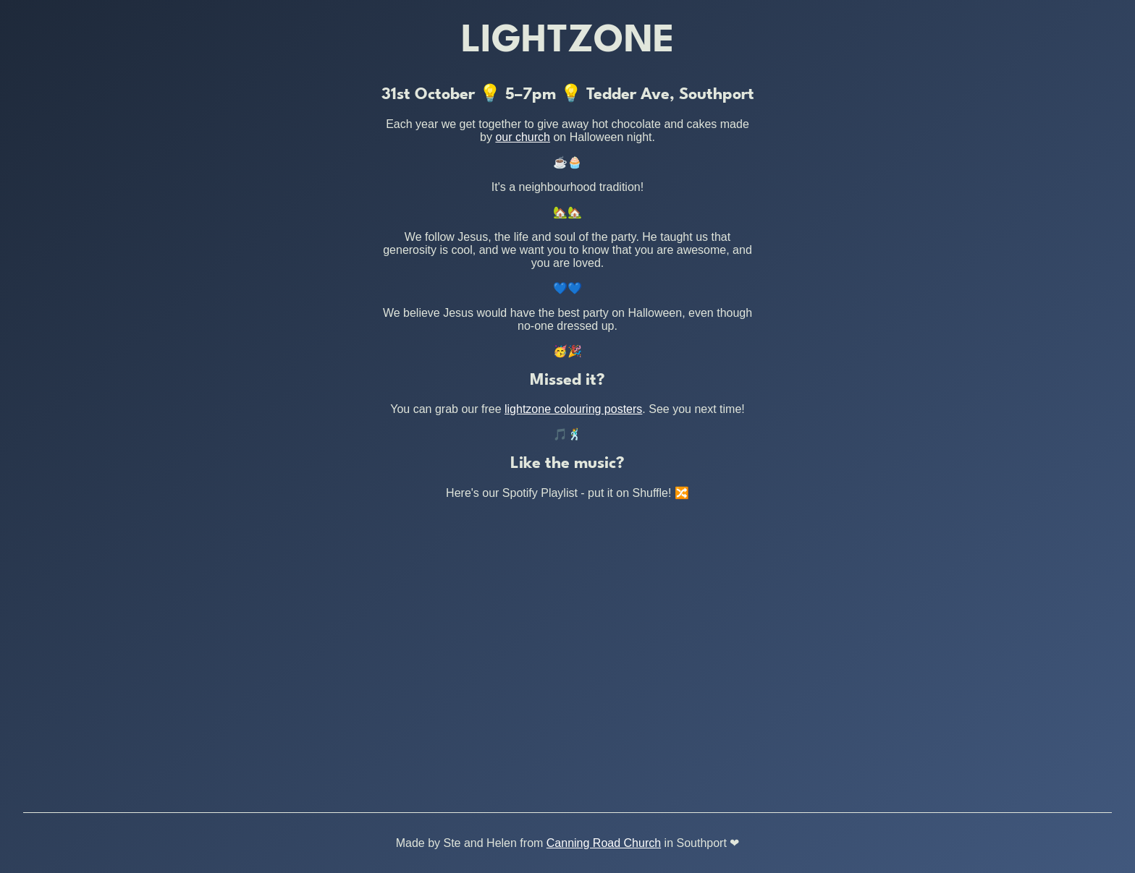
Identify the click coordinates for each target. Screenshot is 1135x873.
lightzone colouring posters (573, 409)
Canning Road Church (604, 843)
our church (522, 137)
